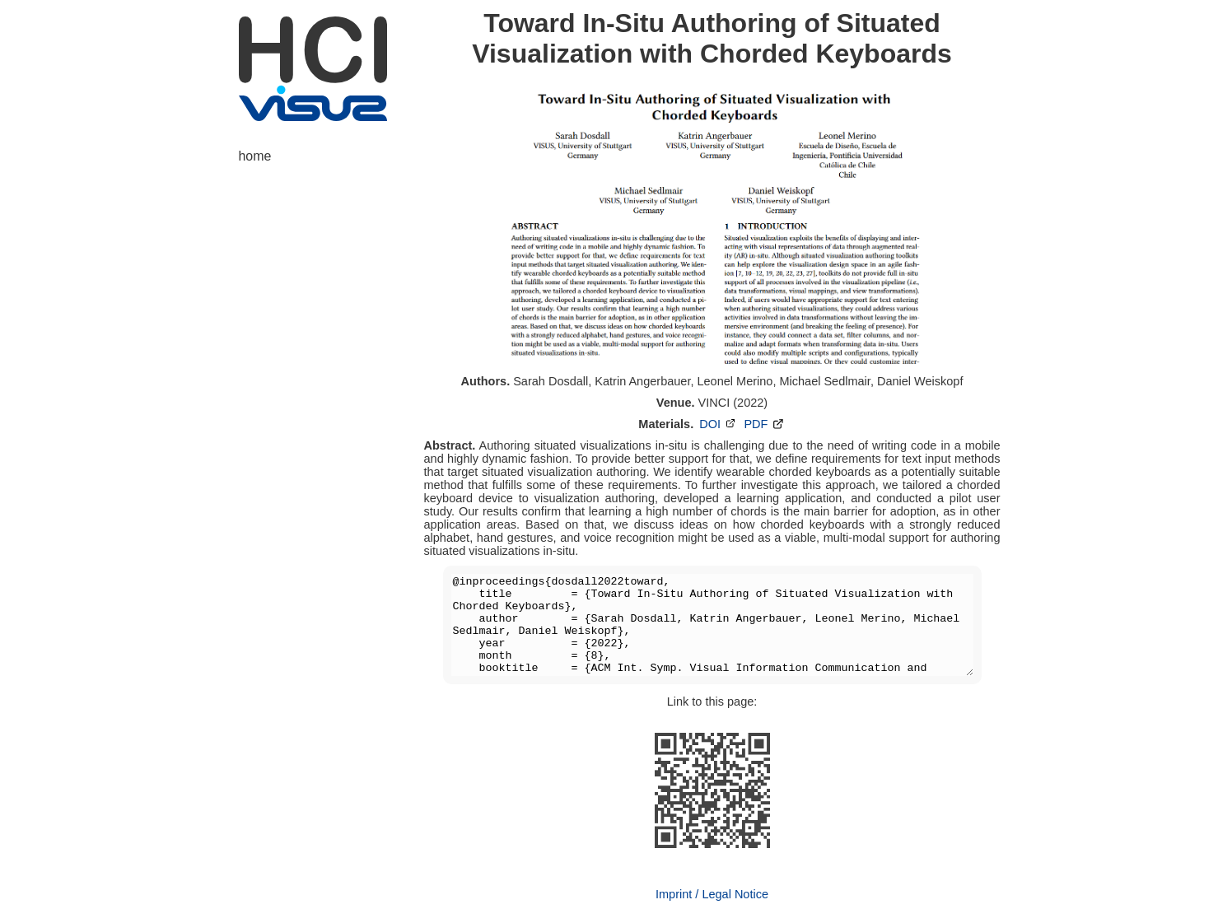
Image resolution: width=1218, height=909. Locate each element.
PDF (764, 424)
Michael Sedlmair (824, 381)
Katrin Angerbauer (642, 381)
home (255, 156)
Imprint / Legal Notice (712, 894)
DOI (718, 424)
